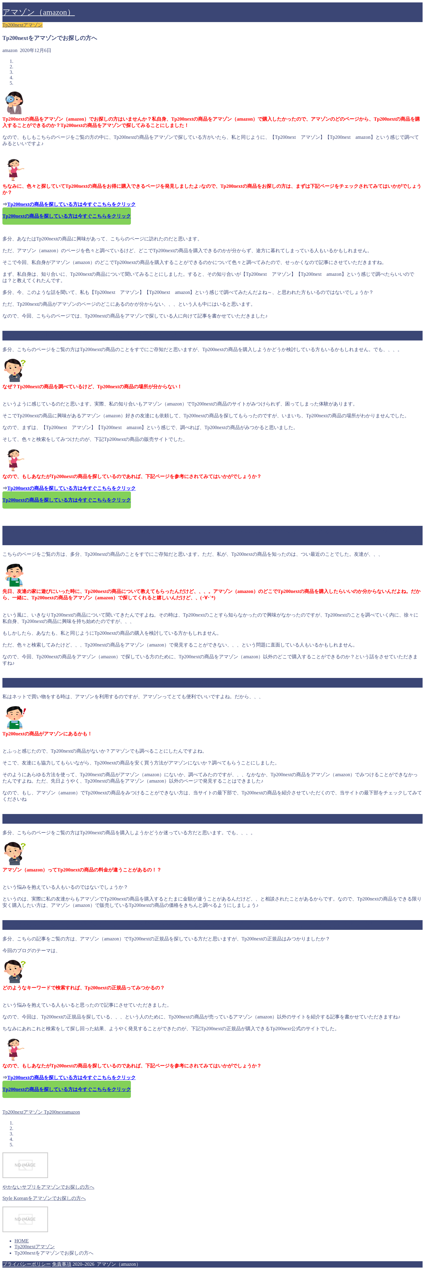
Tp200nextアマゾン (22, 25)
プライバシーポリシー (26, 1264)
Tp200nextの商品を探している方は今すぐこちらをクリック (71, 204)
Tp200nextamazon (61, 1112)
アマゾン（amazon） (38, 12)
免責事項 (61, 1264)
